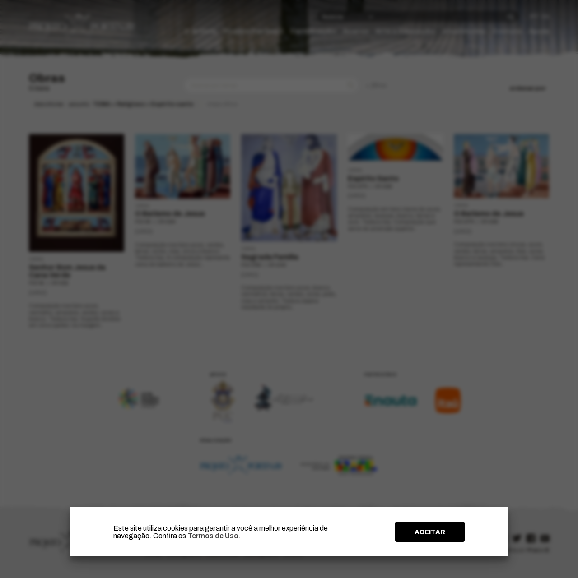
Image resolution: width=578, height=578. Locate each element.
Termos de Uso (212, 536)
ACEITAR (430, 532)
